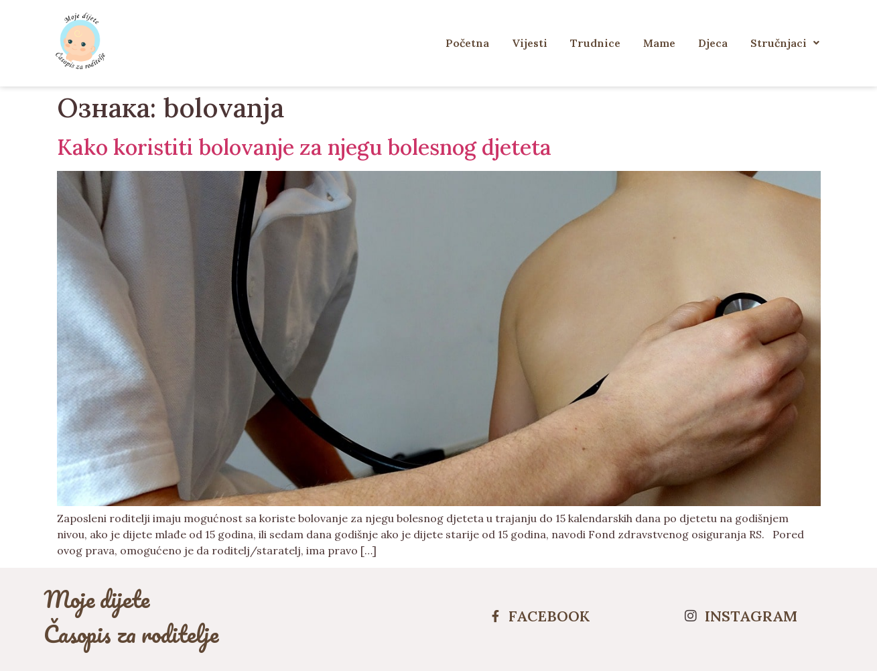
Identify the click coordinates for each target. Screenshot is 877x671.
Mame (659, 43)
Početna (467, 43)
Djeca (713, 43)
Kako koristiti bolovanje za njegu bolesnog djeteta (304, 147)
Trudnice (595, 43)
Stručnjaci (784, 43)
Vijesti (529, 43)
